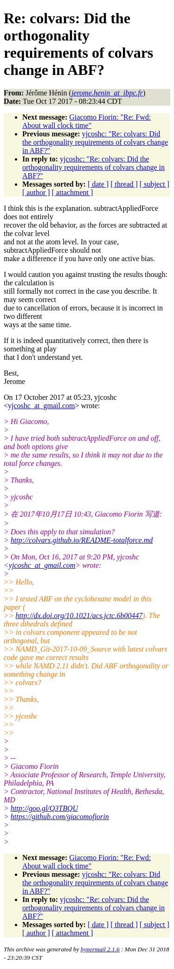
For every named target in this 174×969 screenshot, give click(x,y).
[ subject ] (154, 184)
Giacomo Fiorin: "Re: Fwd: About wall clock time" (86, 121)
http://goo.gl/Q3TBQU (44, 808)
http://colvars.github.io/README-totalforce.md (82, 540)
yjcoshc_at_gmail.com (41, 406)
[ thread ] (124, 184)
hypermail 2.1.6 (100, 949)
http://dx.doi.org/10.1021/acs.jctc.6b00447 (79, 615)
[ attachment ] (72, 192)
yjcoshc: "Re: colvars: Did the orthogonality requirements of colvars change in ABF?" (95, 142)
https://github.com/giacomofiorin (60, 817)
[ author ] (36, 192)
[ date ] (98, 184)
